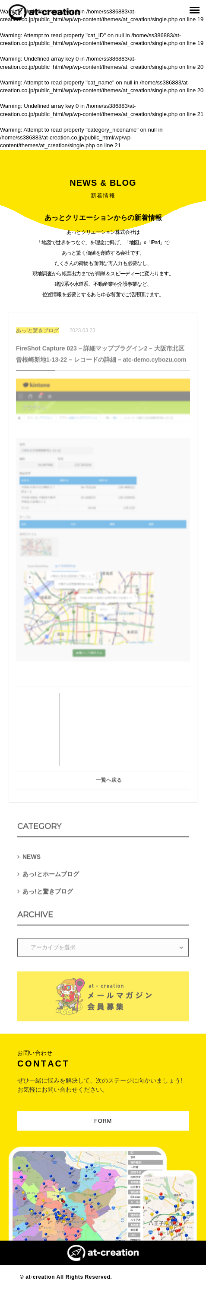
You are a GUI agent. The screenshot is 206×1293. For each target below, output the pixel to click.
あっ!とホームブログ (50, 875)
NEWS (31, 858)
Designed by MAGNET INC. (150, 1277)
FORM (103, 1121)
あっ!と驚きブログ (47, 892)
